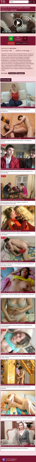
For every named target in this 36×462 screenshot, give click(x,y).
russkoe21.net (14, 458)
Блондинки (20, 73)
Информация (11, 43)
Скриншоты (18, 43)
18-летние (12, 73)
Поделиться (25, 43)
